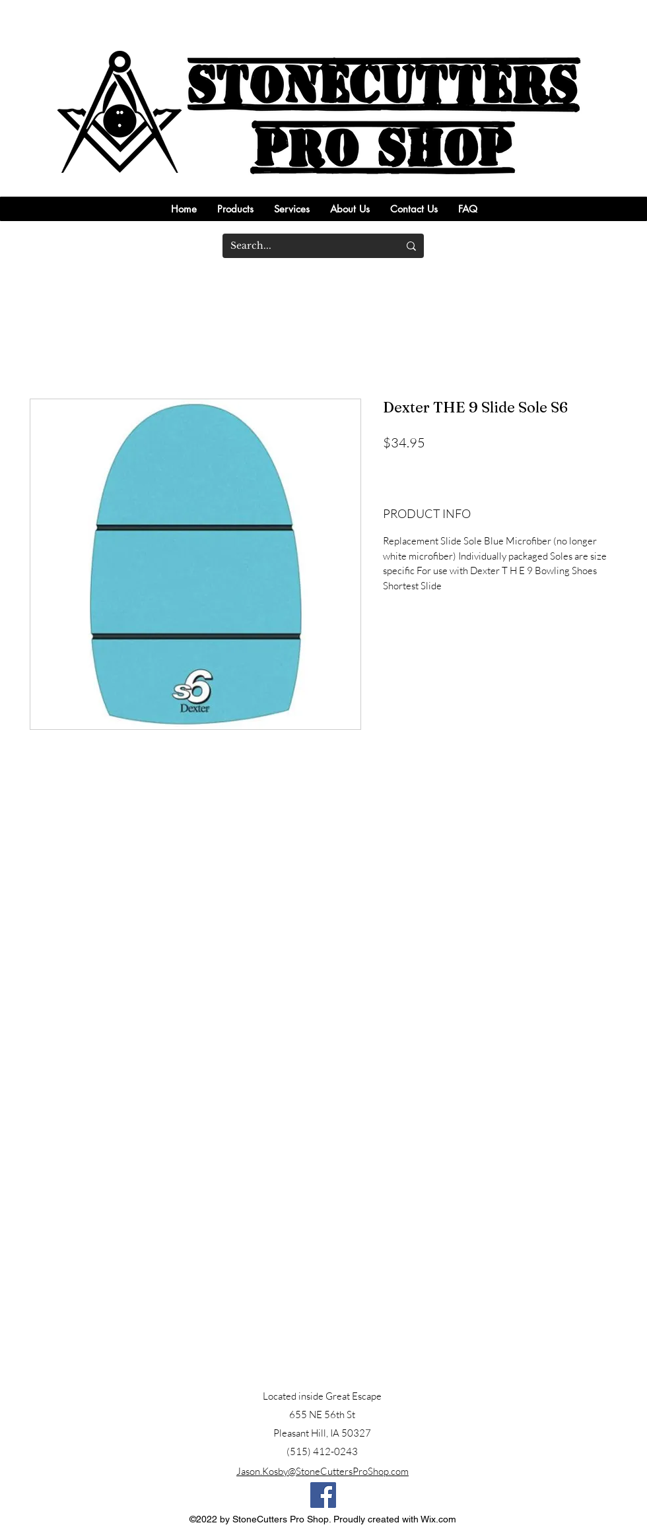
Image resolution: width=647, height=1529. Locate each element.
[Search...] (304, 246)
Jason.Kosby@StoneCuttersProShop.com (322, 1471)
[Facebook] (323, 1495)
